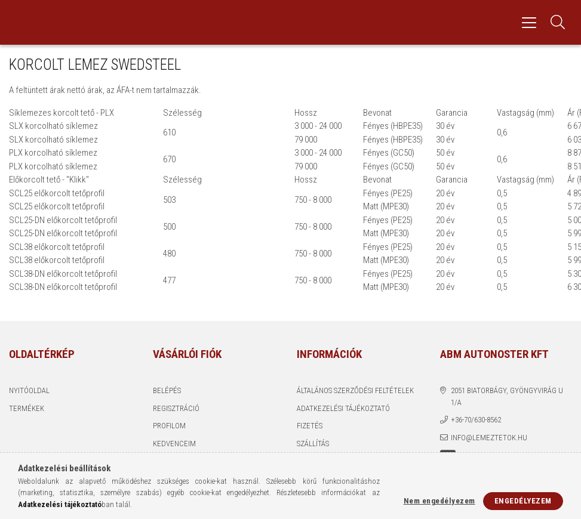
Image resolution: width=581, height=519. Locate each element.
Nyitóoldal (29, 390)
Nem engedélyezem (439, 500)
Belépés (167, 390)
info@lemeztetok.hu (489, 437)
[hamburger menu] (529, 22)
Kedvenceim (174, 443)
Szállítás (313, 443)
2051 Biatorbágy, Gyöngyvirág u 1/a (507, 396)
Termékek (26, 408)
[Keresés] (557, 22)
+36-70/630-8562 (476, 419)
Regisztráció (176, 408)
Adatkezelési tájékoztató (343, 408)
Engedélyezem (523, 500)
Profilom (169, 425)
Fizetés (309, 425)
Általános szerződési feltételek (355, 390)
